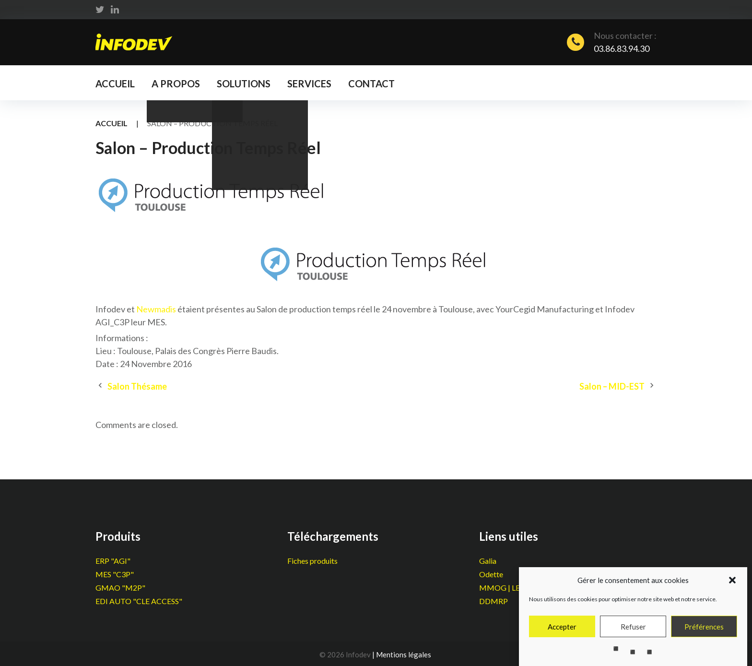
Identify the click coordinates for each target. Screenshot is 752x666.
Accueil (115, 83)
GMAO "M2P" (120, 587)
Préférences (704, 632)
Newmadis (156, 309)
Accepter (562, 632)
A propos (176, 83)
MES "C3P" (114, 574)
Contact (371, 83)
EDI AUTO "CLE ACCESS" (138, 601)
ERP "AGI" (112, 560)
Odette (491, 574)
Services (309, 83)
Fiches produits (312, 560)
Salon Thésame (137, 386)
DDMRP (493, 601)
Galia (487, 560)
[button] (732, 585)
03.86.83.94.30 (621, 48)
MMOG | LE (499, 587)
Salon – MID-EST (612, 386)
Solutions (243, 83)
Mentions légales (403, 654)
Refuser (633, 632)
